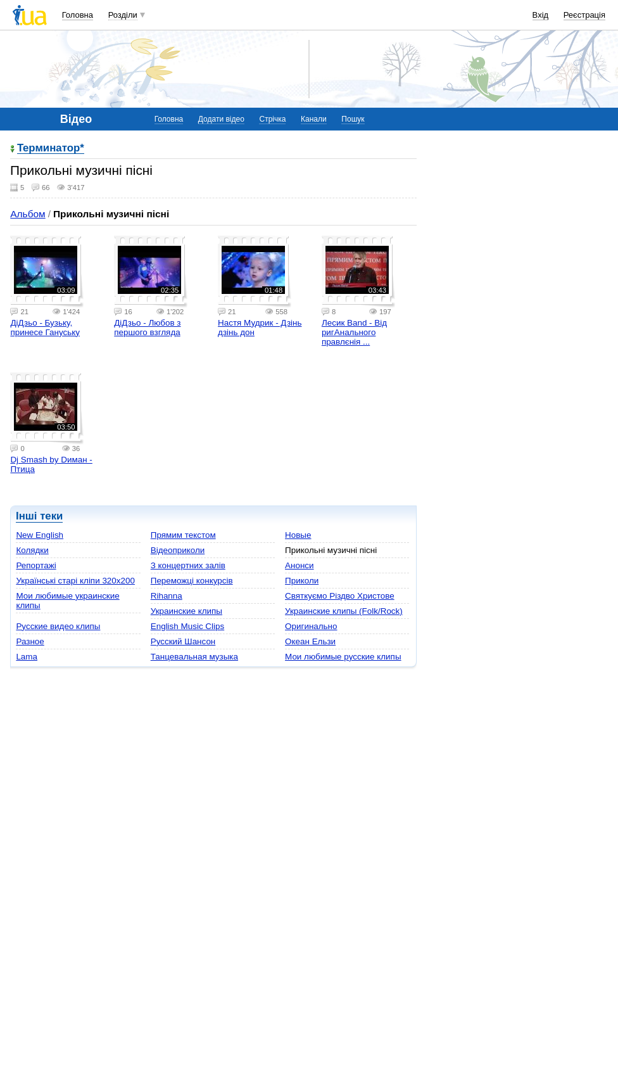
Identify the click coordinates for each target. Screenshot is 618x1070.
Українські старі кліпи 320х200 (75, 580)
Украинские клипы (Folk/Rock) (344, 611)
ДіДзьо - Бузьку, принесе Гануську (45, 327)
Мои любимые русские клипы (343, 656)
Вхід (541, 15)
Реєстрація (584, 15)
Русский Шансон (183, 641)
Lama (26, 656)
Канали (314, 119)
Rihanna (166, 596)
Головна (77, 15)
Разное (30, 641)
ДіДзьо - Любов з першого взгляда (147, 327)
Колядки (32, 550)
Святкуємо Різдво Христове (339, 596)
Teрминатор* (50, 148)
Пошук (352, 119)
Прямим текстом (183, 535)
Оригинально (311, 626)
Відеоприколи (178, 550)
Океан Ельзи (310, 641)
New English (39, 535)
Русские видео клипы (58, 626)
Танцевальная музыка (194, 656)
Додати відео (221, 119)
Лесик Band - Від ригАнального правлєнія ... (354, 332)
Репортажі (36, 565)
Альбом (27, 213)
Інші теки (39, 516)
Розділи (122, 15)
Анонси (299, 565)
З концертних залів (188, 565)
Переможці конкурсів (192, 580)
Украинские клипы (186, 611)
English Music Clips (188, 626)
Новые (298, 535)
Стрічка (272, 119)
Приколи (301, 580)
